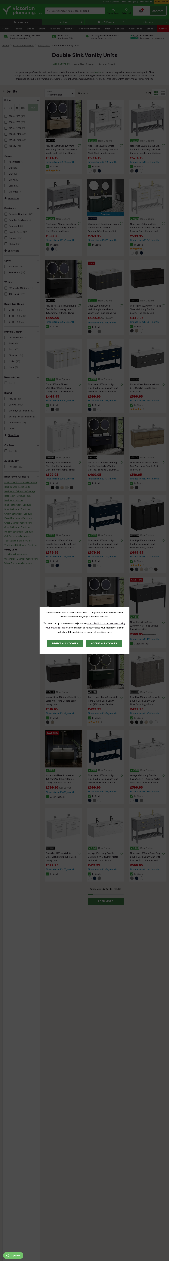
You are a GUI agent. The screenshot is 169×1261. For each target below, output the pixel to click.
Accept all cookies (104, 643)
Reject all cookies (65, 643)
